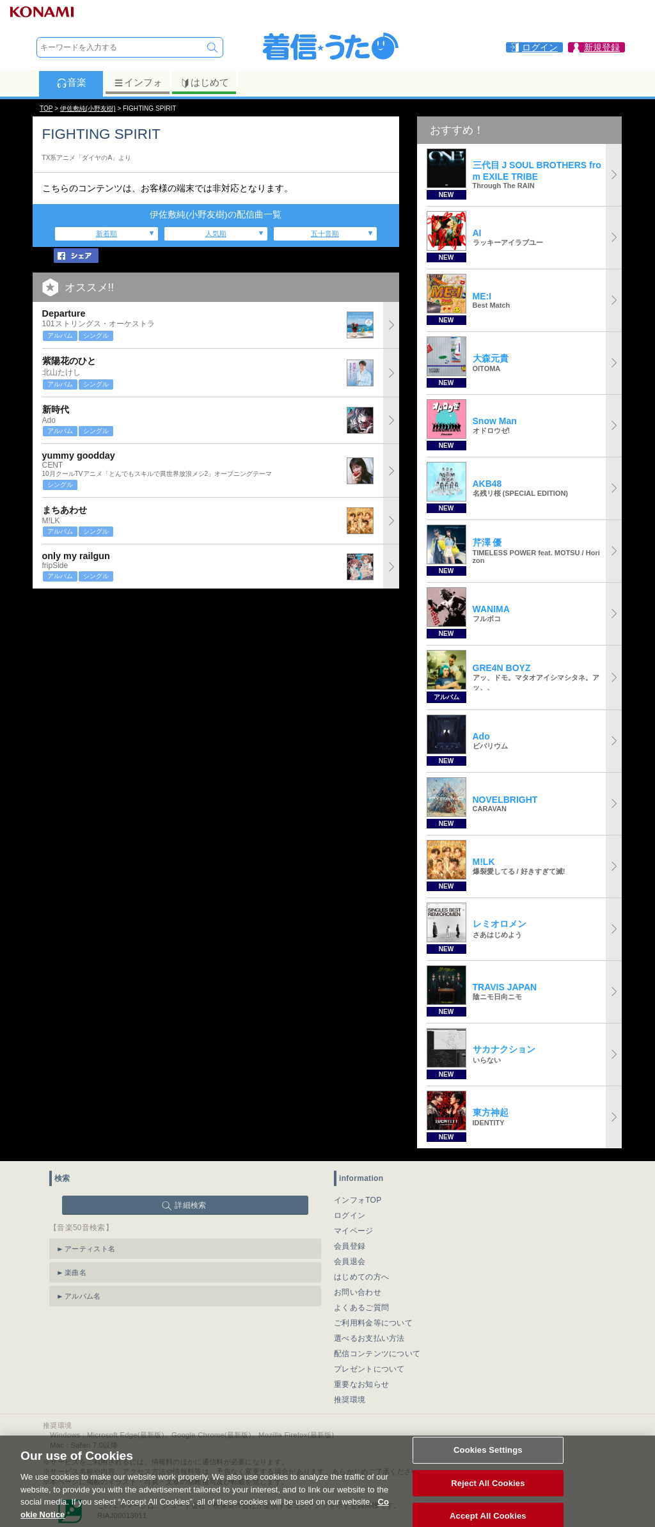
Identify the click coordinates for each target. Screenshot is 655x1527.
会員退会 (349, 1261)
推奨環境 (349, 1399)
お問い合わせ (357, 1292)
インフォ (137, 82)
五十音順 (325, 233)
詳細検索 (190, 1205)
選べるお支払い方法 (369, 1338)
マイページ (354, 1230)
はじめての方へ (361, 1276)
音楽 (71, 82)
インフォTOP (358, 1200)
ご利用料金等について (373, 1322)
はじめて (204, 82)
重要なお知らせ (361, 1384)
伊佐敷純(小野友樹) (88, 108)
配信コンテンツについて (377, 1353)
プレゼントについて (369, 1369)
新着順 (106, 233)
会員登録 (349, 1246)
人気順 (215, 233)
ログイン (349, 1215)
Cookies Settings (488, 1463)
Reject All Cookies (488, 1496)
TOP (46, 108)
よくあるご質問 (361, 1307)
